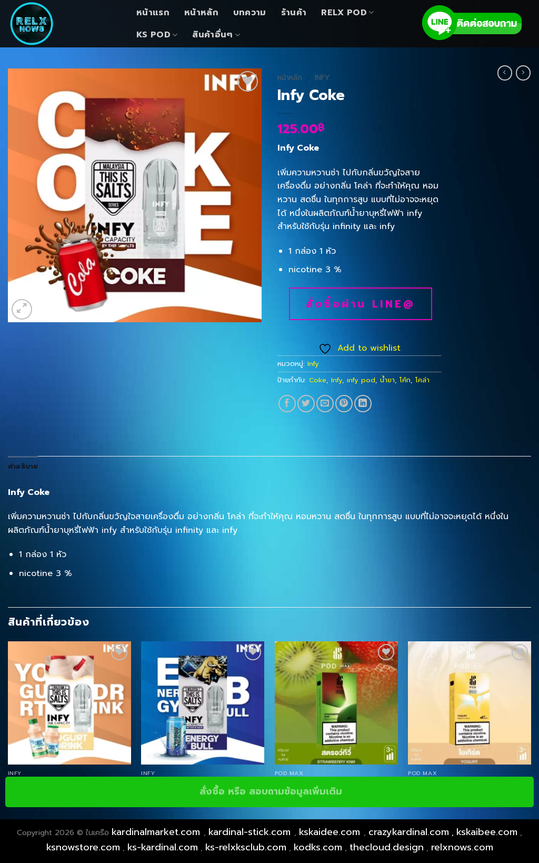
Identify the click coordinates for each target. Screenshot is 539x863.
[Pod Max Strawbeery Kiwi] (336, 703)
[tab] (23, 466)
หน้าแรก (152, 12)
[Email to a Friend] (325, 403)
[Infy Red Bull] (202, 703)
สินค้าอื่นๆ (216, 34)
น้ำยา (387, 380)
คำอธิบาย (23, 466)
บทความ (249, 12)
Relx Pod (347, 12)
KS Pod (156, 34)
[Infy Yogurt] (69, 703)
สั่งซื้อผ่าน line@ (360, 304)
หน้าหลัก (201, 12)
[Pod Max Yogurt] (469, 703)
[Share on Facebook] (287, 403)
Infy (322, 77)
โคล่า (422, 380)
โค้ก (405, 380)
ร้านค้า (294, 12)
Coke (317, 380)
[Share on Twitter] (306, 403)
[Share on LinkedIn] (363, 403)
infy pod (361, 380)
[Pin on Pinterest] (344, 403)
